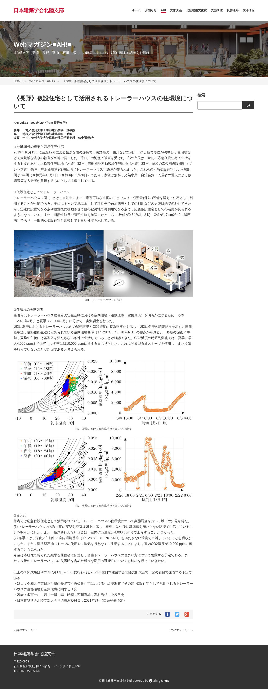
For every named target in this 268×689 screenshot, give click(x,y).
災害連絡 (232, 10)
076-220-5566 (30, 671)
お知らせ (151, 10)
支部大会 (176, 10)
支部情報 (248, 10)
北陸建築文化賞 (196, 10)
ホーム (136, 10)
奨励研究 (217, 10)
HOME (18, 81)
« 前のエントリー (25, 630)
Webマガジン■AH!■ (42, 81)
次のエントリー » (181, 630)
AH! (163, 10)
